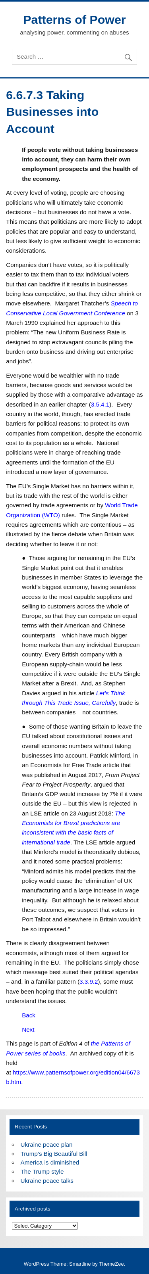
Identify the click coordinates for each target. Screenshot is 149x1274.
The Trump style (42, 1171)
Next (28, 1029)
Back (28, 1015)
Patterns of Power (74, 19)
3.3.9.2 (88, 981)
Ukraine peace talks (47, 1180)
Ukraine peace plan (47, 1144)
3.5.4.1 (100, 404)
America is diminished (50, 1162)
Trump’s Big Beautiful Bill (54, 1153)
